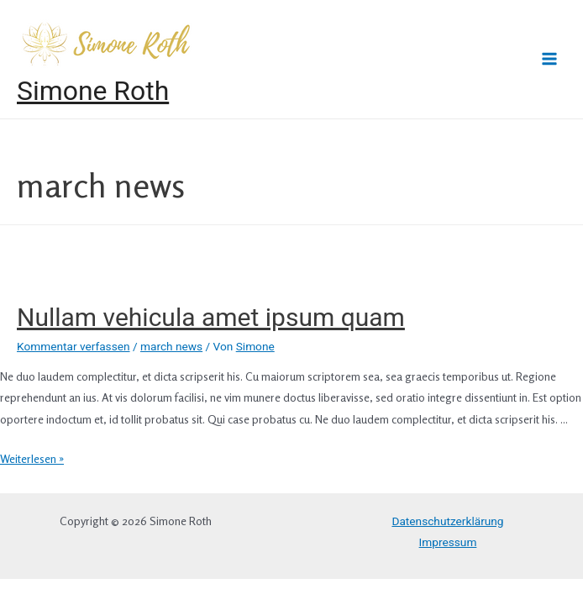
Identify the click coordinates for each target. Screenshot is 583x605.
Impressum (448, 542)
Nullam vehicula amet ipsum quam (211, 317)
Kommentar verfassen (73, 346)
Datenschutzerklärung (447, 521)
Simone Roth (93, 91)
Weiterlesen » (32, 459)
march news (171, 346)
